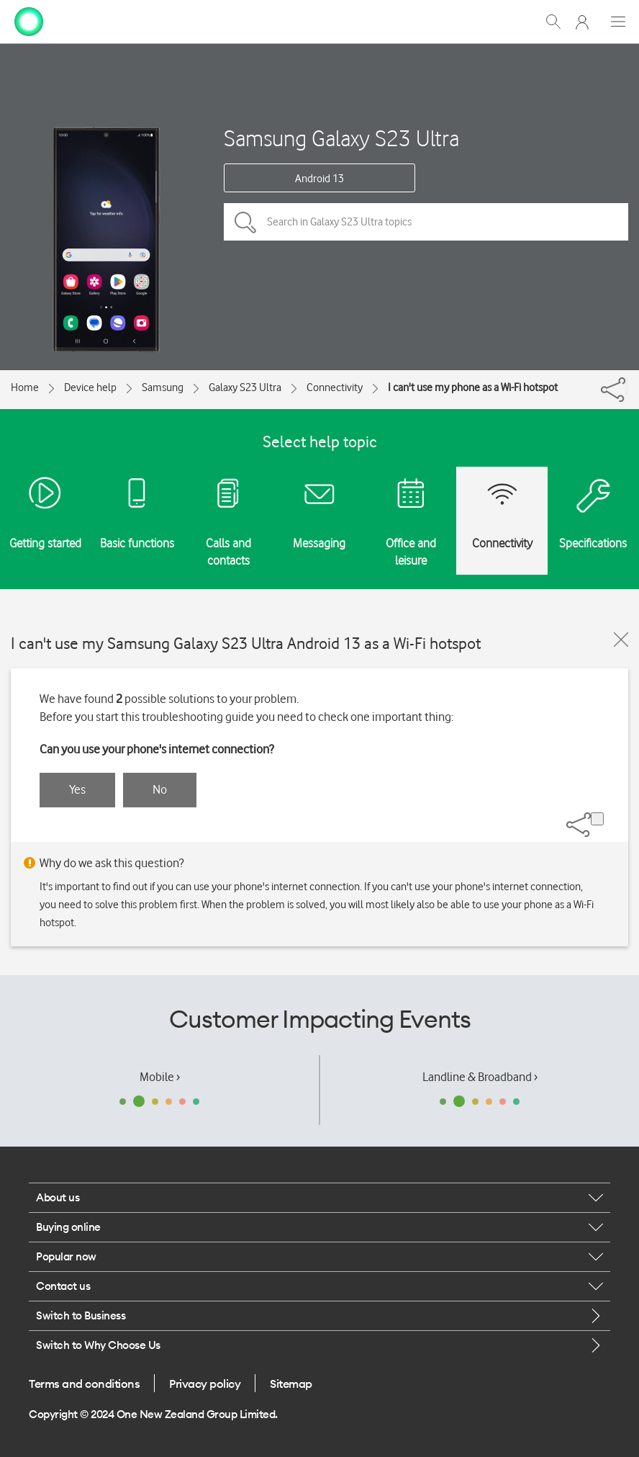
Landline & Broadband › (480, 1077)
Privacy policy (204, 1383)
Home (25, 387)
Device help (90, 387)
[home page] (29, 20)
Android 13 (319, 178)
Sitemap (291, 1383)
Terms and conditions (84, 1383)
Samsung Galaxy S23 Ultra (341, 138)
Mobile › (160, 1077)
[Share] (626, 386)
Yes (77, 789)
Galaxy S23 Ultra (245, 387)
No (160, 789)
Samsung (162, 387)
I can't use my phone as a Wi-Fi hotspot (473, 387)
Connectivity (335, 387)
